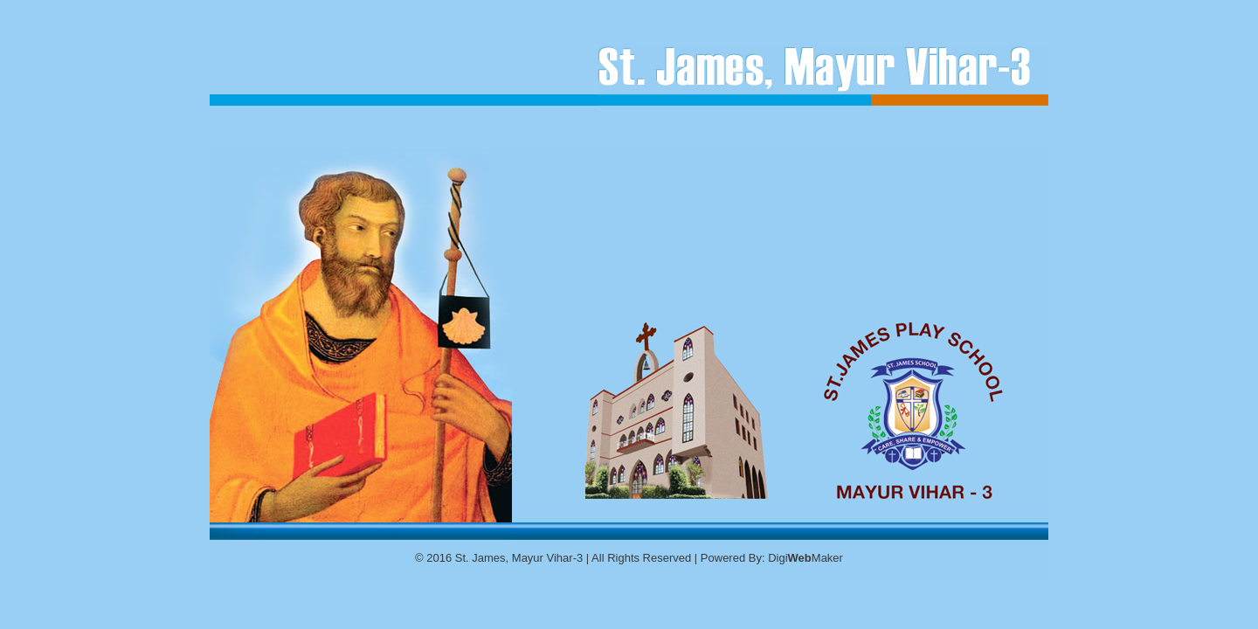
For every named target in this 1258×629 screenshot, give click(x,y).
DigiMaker (805, 557)
